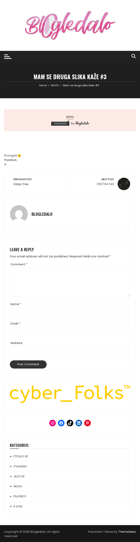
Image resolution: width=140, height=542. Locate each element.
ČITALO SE (20, 456)
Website (16, 343)
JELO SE (19, 476)
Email (15, 323)
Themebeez (127, 532)
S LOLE (18, 506)
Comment (19, 264)
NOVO (70, 117)
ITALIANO (20, 466)
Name (15, 304)
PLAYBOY (19, 496)
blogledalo (82, 123)
